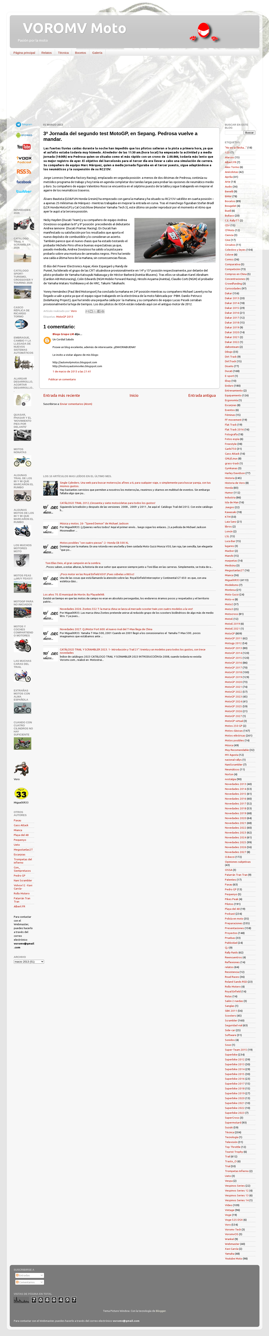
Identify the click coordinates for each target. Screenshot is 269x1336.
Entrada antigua (202, 395)
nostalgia (230, 779)
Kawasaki (230, 512)
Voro (228, 1224)
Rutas (228, 996)
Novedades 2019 (235, 813)
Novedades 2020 (235, 818)
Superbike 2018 (235, 1088)
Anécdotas (231, 172)
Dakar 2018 (232, 322)
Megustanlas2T (23, 849)
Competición (232, 269)
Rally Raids (231, 952)
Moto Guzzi (232, 594)
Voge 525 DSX (234, 1219)
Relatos (46, 52)
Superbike (231, 1054)
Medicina (230, 565)
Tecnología (231, 1137)
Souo (228, 1044)
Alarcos (229, 157)
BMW (228, 196)
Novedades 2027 (235, 852)
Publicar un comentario (62, 379)
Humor (229, 492)
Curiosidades (233, 288)
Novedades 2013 (235, 784)
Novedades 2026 (235, 847)
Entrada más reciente (61, 395)
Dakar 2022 (232, 342)
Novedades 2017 (235, 803)
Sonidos (230, 1040)
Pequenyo (20, 839)
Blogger (161, 1310)
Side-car (230, 1030)
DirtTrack (230, 361)
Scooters (230, 1015)
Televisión (231, 1142)
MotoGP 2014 (233, 653)
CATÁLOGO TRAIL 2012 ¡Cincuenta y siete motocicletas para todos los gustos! (107, 503)
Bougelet (230, 205)
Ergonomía (231, 400)
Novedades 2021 (235, 823)
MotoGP (230, 633)
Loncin (229, 531)
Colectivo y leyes (235, 249)
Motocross (231, 614)
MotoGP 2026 (233, 711)
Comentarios (25, 1282)
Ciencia (229, 235)
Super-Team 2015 (236, 1049)
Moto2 (229, 604)
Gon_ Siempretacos (22, 869)
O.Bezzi (230, 856)
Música (229, 745)
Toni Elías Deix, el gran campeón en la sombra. (73, 563)
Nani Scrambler (23, 880)
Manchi (229, 555)
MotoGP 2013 (64, 316)
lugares (229, 546)
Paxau (17, 820)
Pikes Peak (231, 899)
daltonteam (232, 346)
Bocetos (80, 52)
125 (227, 152)
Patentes (230, 879)
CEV (227, 225)
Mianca (18, 830)
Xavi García (231, 1248)
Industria (230, 497)
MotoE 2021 (232, 628)
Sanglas (229, 1005)
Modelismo (232, 585)
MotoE (229, 618)
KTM (228, 516)
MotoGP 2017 (233, 667)
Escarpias (19, 854)
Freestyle (231, 443)
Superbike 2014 (235, 1069)
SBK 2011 (231, 1010)
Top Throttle (233, 1146)
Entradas (23, 1275)
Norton (229, 774)
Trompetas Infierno (237, 1171)
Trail (227, 1156)
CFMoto (229, 230)
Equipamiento (233, 395)
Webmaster (232, 1243)
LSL (227, 536)
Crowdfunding (233, 283)
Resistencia (232, 972)
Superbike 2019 (235, 1093)
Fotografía (231, 434)
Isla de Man (232, 502)
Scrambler (231, 1020)
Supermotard (233, 1122)
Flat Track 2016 (234, 429)
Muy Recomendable (237, 750)
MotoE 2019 (232, 623)
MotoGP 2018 (233, 672)
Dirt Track (231, 356)
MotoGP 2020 (233, 682)
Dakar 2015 (232, 307)
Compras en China (236, 274)
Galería (97, 52)
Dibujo (229, 351)
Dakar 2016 (232, 312)
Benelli (229, 191)
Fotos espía (232, 439)
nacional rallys (233, 759)
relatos (229, 967)
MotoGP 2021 (233, 686)
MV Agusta (231, 754)
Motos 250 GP (233, 725)
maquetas (231, 560)
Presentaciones (234, 928)
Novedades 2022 (235, 827)
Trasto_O (231, 1161)
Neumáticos (232, 769)
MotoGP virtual (234, 720)
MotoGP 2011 (233, 638)
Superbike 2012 (235, 1059)
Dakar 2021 (232, 337)
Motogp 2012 (233, 643)
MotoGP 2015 (233, 657)
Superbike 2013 (235, 1064)
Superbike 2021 (235, 1103)
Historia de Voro (235, 482)
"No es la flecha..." (236, 147)
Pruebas (230, 937)
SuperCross (232, 1117)
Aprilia (229, 176)
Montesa (230, 589)
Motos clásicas (234, 730)
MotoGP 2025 (233, 706)
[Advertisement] (131, 90)
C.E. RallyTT (232, 220)
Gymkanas (231, 468)
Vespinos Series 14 (237, 1200)
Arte (227, 181)
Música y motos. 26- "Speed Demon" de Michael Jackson (94, 523)
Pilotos (229, 904)
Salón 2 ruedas (234, 1001)
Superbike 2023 (235, 1112)
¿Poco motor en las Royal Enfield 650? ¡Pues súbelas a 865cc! (97, 574)
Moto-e (229, 599)
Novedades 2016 (235, 798)
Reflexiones (232, 962)
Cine (227, 240)
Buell (228, 210)
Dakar (228, 293)
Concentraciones (235, 278)
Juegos (229, 507)
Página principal (24, 52)
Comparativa (232, 264)
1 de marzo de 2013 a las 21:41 (72, 371)
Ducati (228, 371)
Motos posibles (234, 740)
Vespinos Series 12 (237, 1190)
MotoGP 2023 (233, 696)
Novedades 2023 (235, 832)
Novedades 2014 (235, 788)
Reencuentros (233, 957)
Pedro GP (19, 875)
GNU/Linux (231, 458)
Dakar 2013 (232, 298)
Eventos (230, 410)
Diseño (229, 366)
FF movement (233, 419)
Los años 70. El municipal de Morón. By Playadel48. (74, 594)
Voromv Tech (233, 1229)
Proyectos (231, 933)
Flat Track (231, 424)
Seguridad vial (233, 1025)
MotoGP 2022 (233, 691)
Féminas (230, 414)
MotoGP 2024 (233, 701)
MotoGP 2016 (233, 662)
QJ (227, 947)
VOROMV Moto (71, 28)
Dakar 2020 (232, 332)
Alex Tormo (232, 167)
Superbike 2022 (235, 1108)
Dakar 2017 (232, 317)
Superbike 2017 (235, 1083)
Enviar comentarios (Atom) (76, 403)
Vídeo (228, 1205)
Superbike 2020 (235, 1098)
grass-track (232, 463)
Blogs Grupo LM (63, 334)
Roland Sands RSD (236, 981)
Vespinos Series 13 (237, 1195)
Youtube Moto (233, 1258)
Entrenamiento (234, 390)
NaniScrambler (234, 764)
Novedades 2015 (235, 793)
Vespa (229, 1180)
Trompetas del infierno (23, 861)
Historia (229, 478)
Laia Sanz (230, 521)
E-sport (229, 375)
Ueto (17, 844)
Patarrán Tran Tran (236, 874)
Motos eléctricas (235, 735)
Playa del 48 (21, 835)
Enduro (229, 385)
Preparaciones (234, 923)
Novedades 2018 (235, 808)
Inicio (134, 395)
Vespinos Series (235, 1185)
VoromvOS (231, 1234)
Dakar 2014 (232, 303)
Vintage (229, 1210)
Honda (229, 487)
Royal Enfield (233, 991)
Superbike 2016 (235, 1078)
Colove (229, 254)
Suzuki (229, 1127)
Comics (229, 259)
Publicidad (231, 942)
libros (228, 526)
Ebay (228, 380)
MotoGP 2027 (233, 716)
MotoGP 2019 (233, 677)
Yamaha (229, 1253)
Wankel (229, 1239)
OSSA (228, 869)
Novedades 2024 (235, 837)
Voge (228, 1214)
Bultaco (229, 215)
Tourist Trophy (234, 1151)
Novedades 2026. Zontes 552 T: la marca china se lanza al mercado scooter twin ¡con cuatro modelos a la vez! (126, 608)
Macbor (229, 550)
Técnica (63, 52)
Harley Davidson (235, 473)
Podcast (230, 913)
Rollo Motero (22, 893)
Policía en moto (234, 918)
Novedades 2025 (235, 842)
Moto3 (229, 609)
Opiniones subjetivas (238, 861)
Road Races (232, 976)
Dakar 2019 (232, 327)
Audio (228, 186)
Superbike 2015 (235, 1074)
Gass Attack (21, 825)
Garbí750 (230, 448)
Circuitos (230, 244)
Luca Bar (230, 541)
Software (230, 1035)
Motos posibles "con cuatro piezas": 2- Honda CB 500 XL (94, 542)
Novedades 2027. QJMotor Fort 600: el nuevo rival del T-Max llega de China (106, 629)
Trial (227, 1166)
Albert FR (19, 906)
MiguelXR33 (232, 580)
